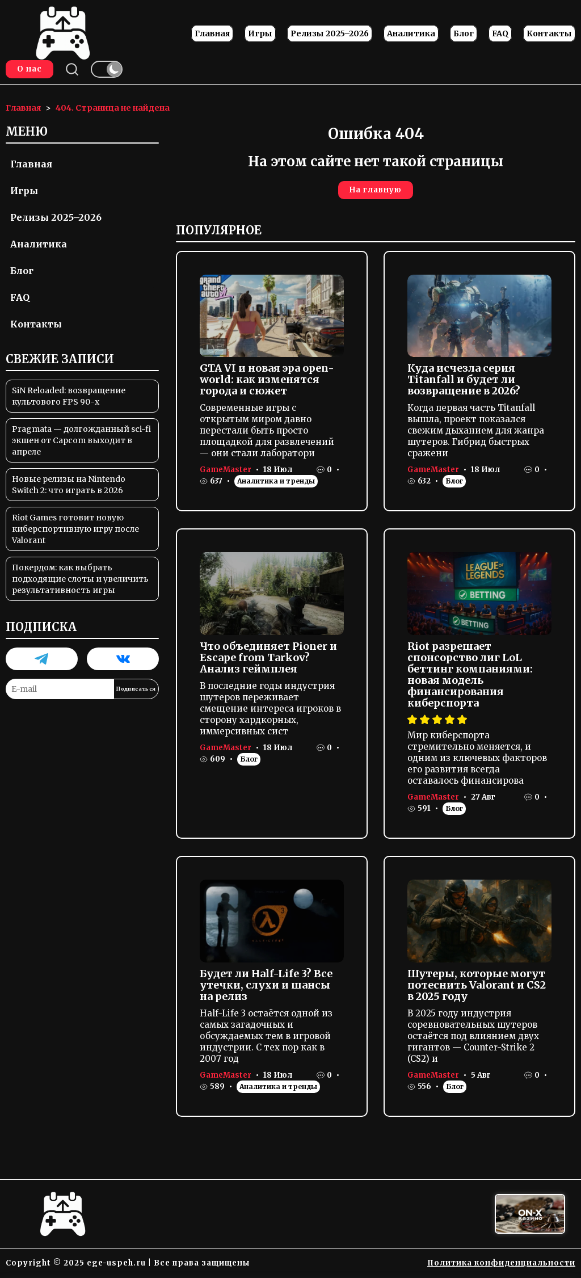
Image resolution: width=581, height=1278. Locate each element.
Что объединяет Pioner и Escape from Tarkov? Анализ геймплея (268, 657)
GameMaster (225, 469)
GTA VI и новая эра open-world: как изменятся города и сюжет (267, 379)
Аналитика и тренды (276, 481)
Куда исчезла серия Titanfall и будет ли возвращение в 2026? (463, 379)
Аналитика (411, 33)
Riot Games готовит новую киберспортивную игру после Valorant (75, 528)
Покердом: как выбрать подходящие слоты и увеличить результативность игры (80, 578)
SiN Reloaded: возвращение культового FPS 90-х (68, 396)
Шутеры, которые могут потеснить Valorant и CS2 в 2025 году (476, 985)
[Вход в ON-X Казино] (530, 1214)
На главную (376, 190)
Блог (463, 33)
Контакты (549, 33)
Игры (260, 33)
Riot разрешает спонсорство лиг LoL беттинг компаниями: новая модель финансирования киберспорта (470, 674)
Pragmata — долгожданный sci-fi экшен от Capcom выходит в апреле (81, 440)
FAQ (500, 33)
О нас (29, 69)
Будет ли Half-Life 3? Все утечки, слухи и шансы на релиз (266, 985)
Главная (212, 33)
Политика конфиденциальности (501, 1263)
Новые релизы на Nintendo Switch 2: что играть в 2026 (68, 484)
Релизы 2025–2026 (329, 33)
